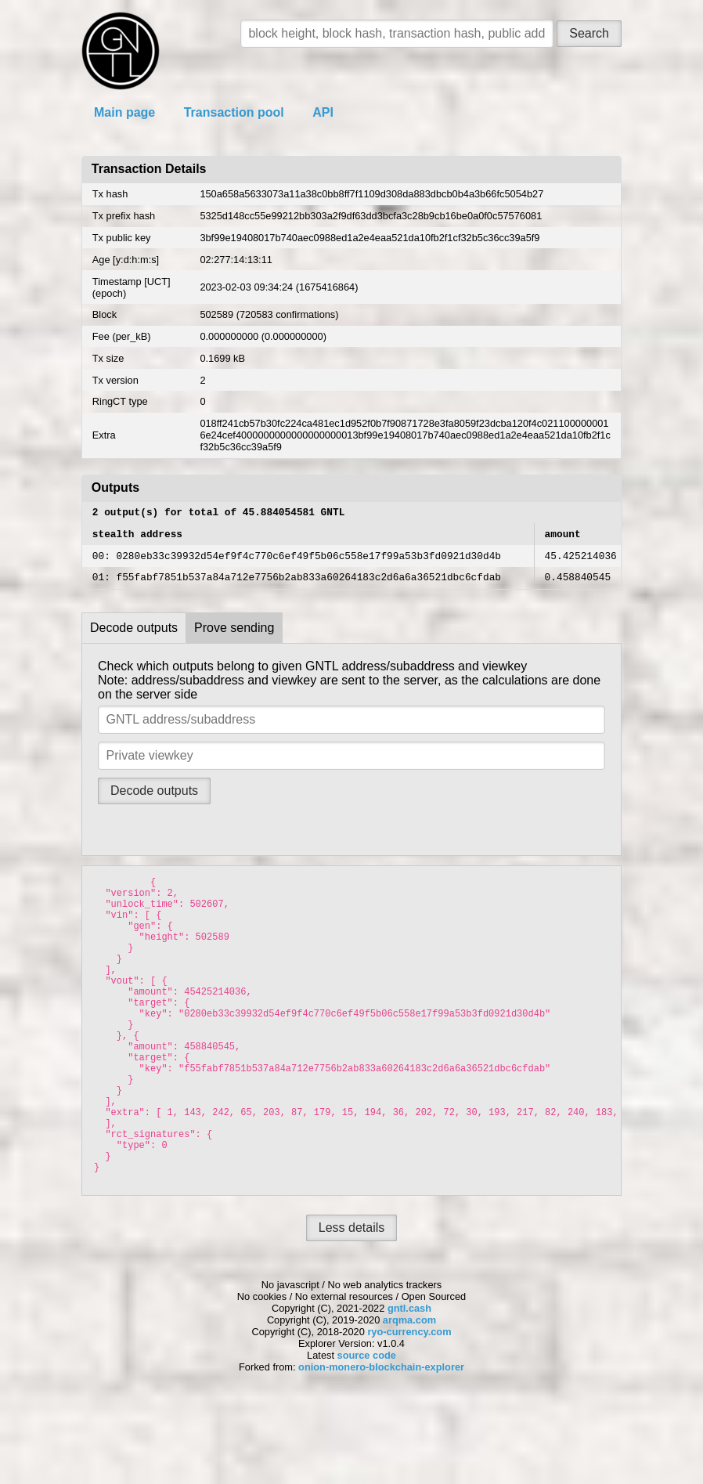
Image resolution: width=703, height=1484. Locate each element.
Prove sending (234, 637)
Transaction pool (234, 112)
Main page (124, 112)
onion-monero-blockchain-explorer (381, 1447)
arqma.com (409, 1400)
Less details (352, 1307)
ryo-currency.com (409, 1411)
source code (366, 1435)
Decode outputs (134, 637)
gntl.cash (409, 1388)
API (322, 112)
